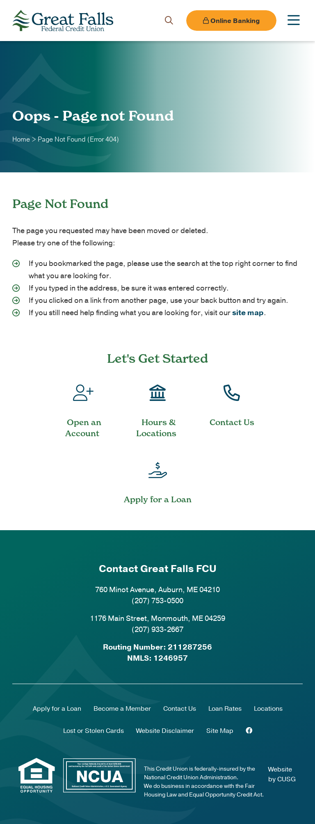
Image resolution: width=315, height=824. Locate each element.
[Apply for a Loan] (157, 476)
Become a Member (122, 708)
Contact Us (179, 708)
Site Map (219, 730)
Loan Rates (225, 708)
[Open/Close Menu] (294, 20)
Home (21, 139)
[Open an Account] (83, 405)
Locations (268, 708)
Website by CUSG (282, 774)
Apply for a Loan (57, 708)
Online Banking (231, 20)
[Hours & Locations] (157, 405)
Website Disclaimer (165, 730)
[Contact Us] (232, 399)
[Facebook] (249, 731)
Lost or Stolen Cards (93, 730)
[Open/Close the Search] (169, 20)
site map (248, 313)
